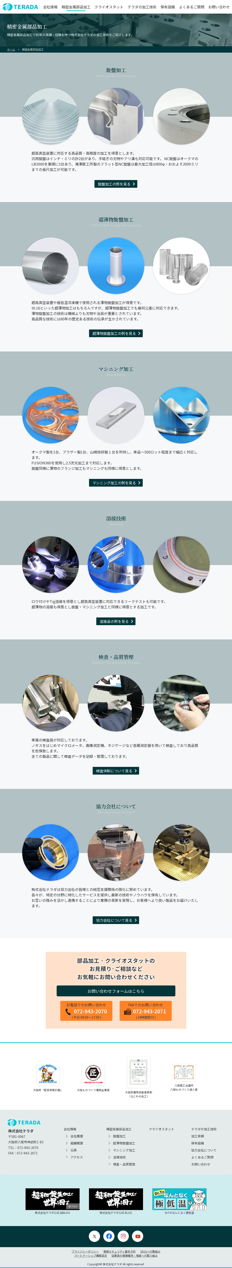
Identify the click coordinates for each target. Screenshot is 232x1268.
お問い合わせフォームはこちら (115, 991)
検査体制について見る (114, 770)
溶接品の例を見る (114, 621)
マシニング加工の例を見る (114, 482)
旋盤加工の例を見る (114, 184)
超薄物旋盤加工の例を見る (114, 333)
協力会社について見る (114, 920)
